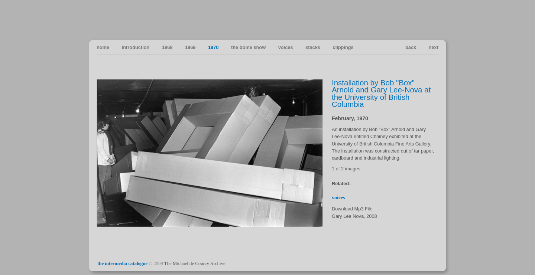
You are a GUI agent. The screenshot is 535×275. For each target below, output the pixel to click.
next (433, 47)
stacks (312, 47)
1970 (213, 47)
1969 (190, 47)
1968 (167, 47)
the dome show (248, 47)
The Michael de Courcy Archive (195, 263)
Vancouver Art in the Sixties (432, 19)
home (103, 47)
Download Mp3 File (352, 209)
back (410, 47)
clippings (343, 47)
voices (285, 47)
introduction (136, 47)
